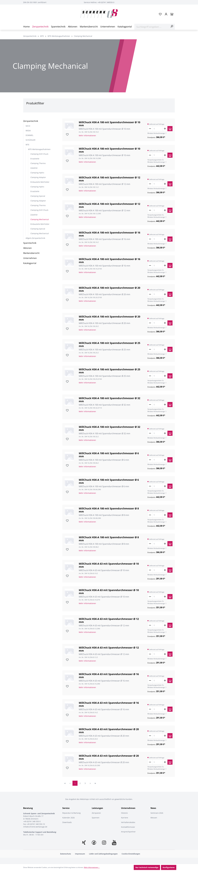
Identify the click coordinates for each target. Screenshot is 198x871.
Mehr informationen (87, 135)
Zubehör (34, 168)
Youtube (114, 842)
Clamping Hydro (37, 172)
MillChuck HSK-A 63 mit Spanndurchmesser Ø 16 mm (109, 676)
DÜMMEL (29, 135)
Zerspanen (96, 813)
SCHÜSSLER (30, 140)
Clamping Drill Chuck (39, 154)
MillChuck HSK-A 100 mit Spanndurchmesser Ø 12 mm (109, 179)
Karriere (124, 817)
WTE (27, 144)
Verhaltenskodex (128, 822)
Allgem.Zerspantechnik (35, 238)
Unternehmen (30, 258)
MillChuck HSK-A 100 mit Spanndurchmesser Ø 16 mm (109, 234)
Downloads (67, 822)
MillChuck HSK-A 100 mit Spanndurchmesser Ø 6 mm (109, 455)
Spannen (95, 817)
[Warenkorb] (172, 14)
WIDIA (28, 130)
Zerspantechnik (30, 121)
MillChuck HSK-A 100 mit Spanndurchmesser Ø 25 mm (109, 345)
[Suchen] (172, 26)
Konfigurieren (169, 867)
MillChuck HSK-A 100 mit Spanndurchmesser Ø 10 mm (109, 124)
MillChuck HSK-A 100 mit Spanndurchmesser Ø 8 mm (109, 510)
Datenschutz (65, 854)
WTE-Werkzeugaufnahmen (39, 149)
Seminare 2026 (157, 813)
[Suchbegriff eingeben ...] (151, 27)
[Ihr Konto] (166, 14)
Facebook (93, 842)
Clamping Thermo (38, 163)
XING (83, 842)
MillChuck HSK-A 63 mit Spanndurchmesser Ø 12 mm (109, 620)
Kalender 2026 (68, 817)
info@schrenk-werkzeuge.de (35, 827)
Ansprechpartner (128, 831)
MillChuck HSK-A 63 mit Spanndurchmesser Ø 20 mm (109, 731)
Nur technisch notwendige (146, 867)
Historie (124, 813)
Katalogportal (29, 263)
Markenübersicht (31, 253)
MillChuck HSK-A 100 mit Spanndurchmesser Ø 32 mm (109, 400)
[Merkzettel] (160, 14)
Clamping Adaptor (38, 177)
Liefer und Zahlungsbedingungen (103, 854)
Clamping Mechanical (39, 219)
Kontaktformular (128, 827)
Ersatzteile (34, 158)
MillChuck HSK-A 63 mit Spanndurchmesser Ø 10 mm (109, 565)
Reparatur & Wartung (71, 813)
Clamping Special (37, 196)
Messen (154, 817)
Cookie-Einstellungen (131, 854)
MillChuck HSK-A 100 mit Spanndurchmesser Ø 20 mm (109, 289)
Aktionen (27, 248)
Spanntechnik (29, 243)
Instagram (104, 842)
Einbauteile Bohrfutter (39, 182)
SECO (28, 126)
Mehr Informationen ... (92, 867)
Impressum (80, 854)
